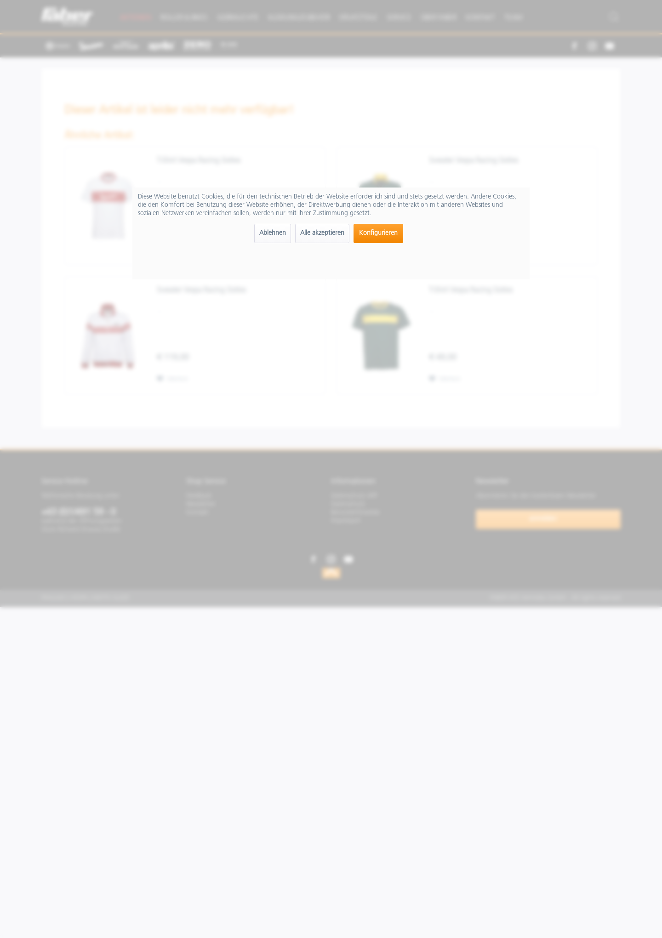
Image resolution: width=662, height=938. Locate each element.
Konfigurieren (378, 233)
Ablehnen (272, 233)
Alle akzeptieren (322, 233)
